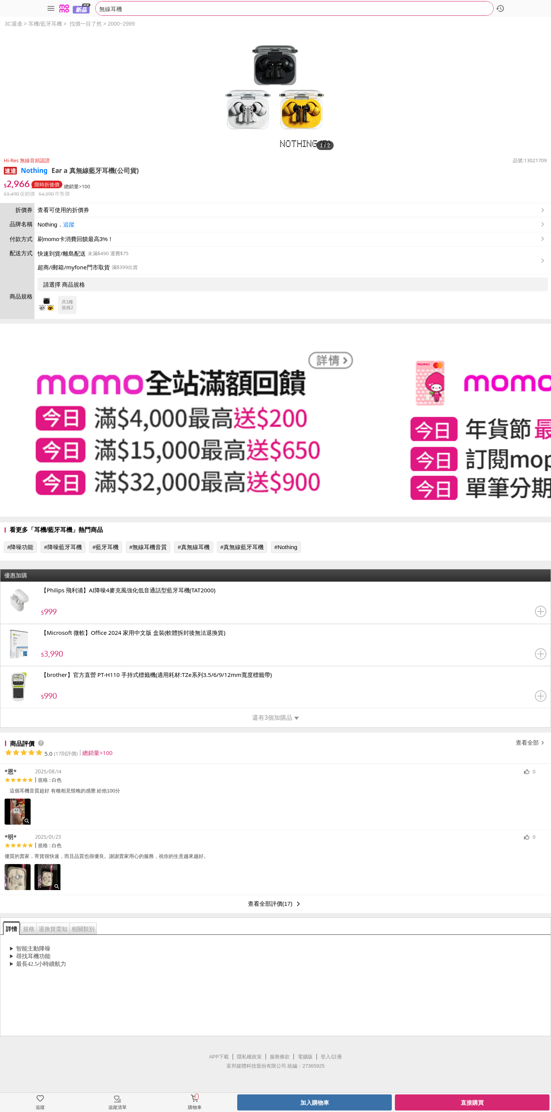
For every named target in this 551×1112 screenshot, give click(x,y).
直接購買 (472, 1102)
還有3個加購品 (275, 717)
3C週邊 (13, 24)
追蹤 (69, 224)
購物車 (195, 1107)
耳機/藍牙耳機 (45, 24)
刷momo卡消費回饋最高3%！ (75, 239)
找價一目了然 (86, 24)
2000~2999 (121, 24)
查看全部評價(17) (275, 904)
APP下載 (219, 1057)
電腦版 (305, 1057)
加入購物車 (314, 1102)
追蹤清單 (117, 1107)
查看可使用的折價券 (291, 210)
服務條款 (280, 1057)
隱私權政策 (249, 1057)
